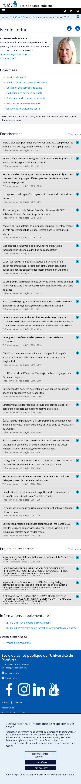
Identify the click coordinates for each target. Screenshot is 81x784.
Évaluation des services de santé (24, 92)
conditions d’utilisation (62, 774)
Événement (17, 702)
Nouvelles (6, 702)
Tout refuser (40, 762)
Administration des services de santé (26, 82)
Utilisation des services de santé (24, 87)
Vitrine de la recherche (18, 642)
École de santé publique (36, 5)
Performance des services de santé (26, 98)
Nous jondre (11, 678)
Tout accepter (40, 767)
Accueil (5, 17)
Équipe (26, 17)
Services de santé (16, 77)
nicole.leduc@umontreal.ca (14, 54)
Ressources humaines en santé (23, 103)
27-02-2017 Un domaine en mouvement (28, 622)
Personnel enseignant (43, 17)
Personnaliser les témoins (42, 755)
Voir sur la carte (12, 673)
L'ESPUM (16, 17)
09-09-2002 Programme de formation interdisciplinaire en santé (41, 627)
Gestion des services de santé (23, 108)
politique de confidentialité (29, 774)
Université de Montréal (9, 4)
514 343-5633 (8, 58)
